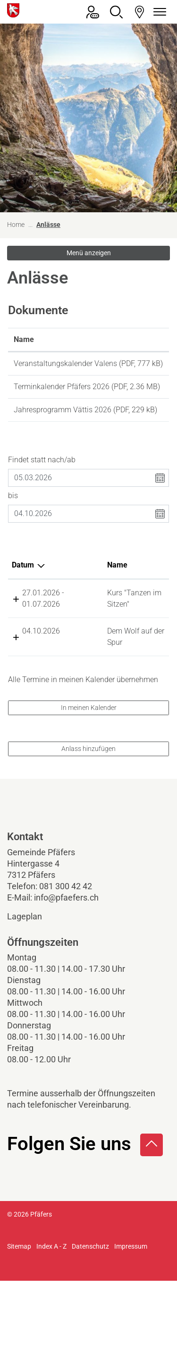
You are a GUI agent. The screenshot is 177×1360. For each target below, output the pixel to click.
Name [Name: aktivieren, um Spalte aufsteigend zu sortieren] (24, 339)
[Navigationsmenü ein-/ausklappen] (158, 12)
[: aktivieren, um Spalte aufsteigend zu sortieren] (144, 340)
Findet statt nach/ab (42, 493)
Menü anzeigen (89, 253)
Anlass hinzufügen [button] (88, 828)
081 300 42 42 (65, 965)
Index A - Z (51, 1325)
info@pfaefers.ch (66, 977)
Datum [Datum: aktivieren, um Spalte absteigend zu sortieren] (23, 598)
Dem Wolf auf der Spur (85, 699)
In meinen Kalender (89, 787)
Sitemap (19, 1325)
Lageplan (32, 996)
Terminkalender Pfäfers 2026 (62, 397)
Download (144, 365)
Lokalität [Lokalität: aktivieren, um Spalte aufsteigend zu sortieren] (124, 598)
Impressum (130, 1325)
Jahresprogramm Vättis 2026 (62, 432)
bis (13, 529)
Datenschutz (90, 1325)
